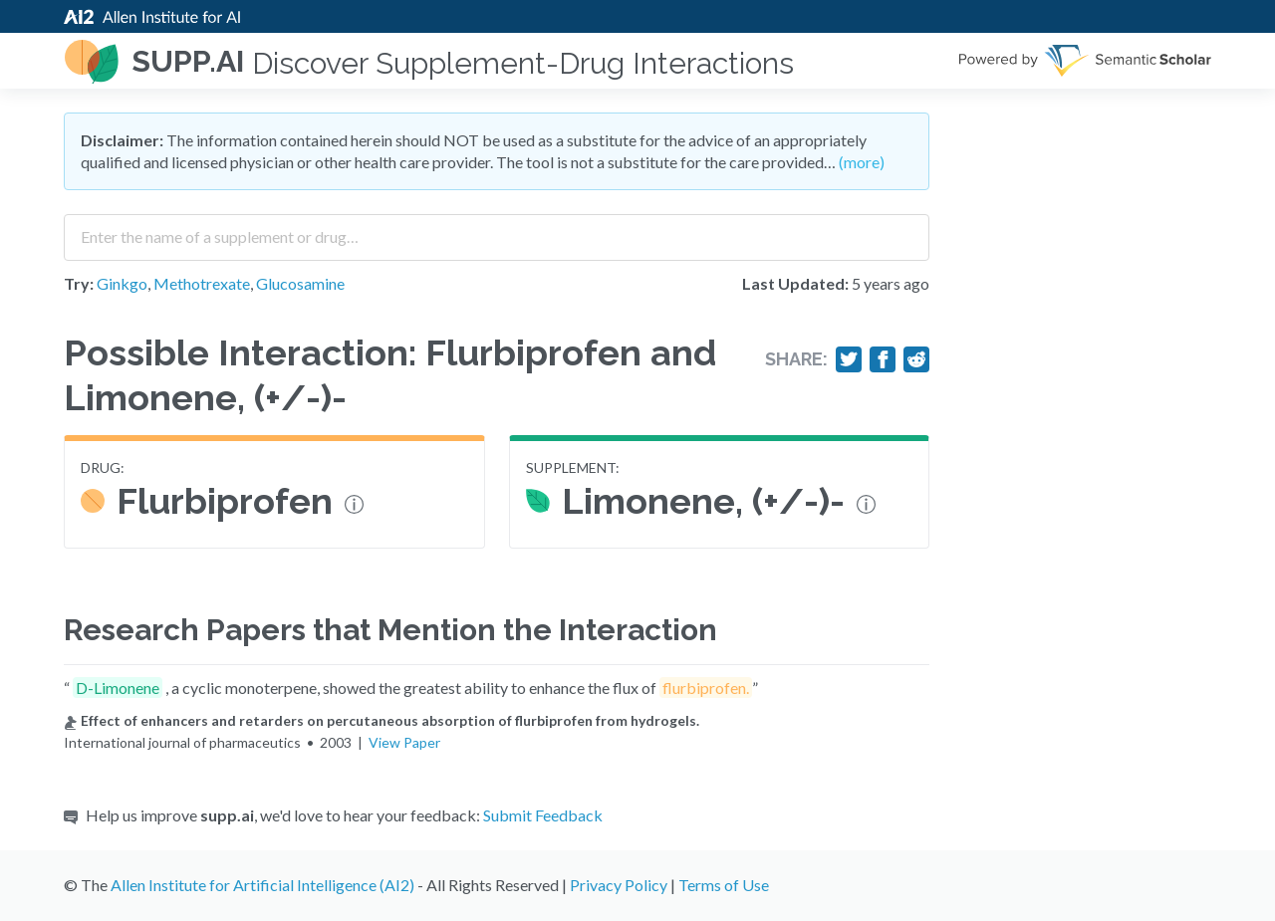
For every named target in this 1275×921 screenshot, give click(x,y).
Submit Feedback (543, 815)
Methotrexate (201, 283)
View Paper (404, 742)
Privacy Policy (618, 884)
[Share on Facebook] (883, 359)
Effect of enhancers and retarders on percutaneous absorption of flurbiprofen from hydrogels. (381, 720)
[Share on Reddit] (916, 359)
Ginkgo (122, 283)
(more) (862, 161)
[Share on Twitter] (849, 359)
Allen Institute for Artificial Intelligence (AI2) (262, 884)
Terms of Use (723, 884)
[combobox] (496, 230)
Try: (79, 283)
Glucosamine (300, 283)
